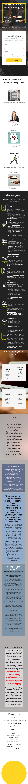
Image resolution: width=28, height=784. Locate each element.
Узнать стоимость (14, 60)
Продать (4, 273)
